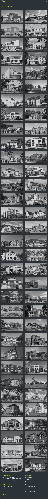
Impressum (28, 479)
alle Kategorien (24, 6)
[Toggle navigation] (46, 1)
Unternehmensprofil (30, 477)
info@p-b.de (32, 491)
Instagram (6, 496)
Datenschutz (28, 481)
